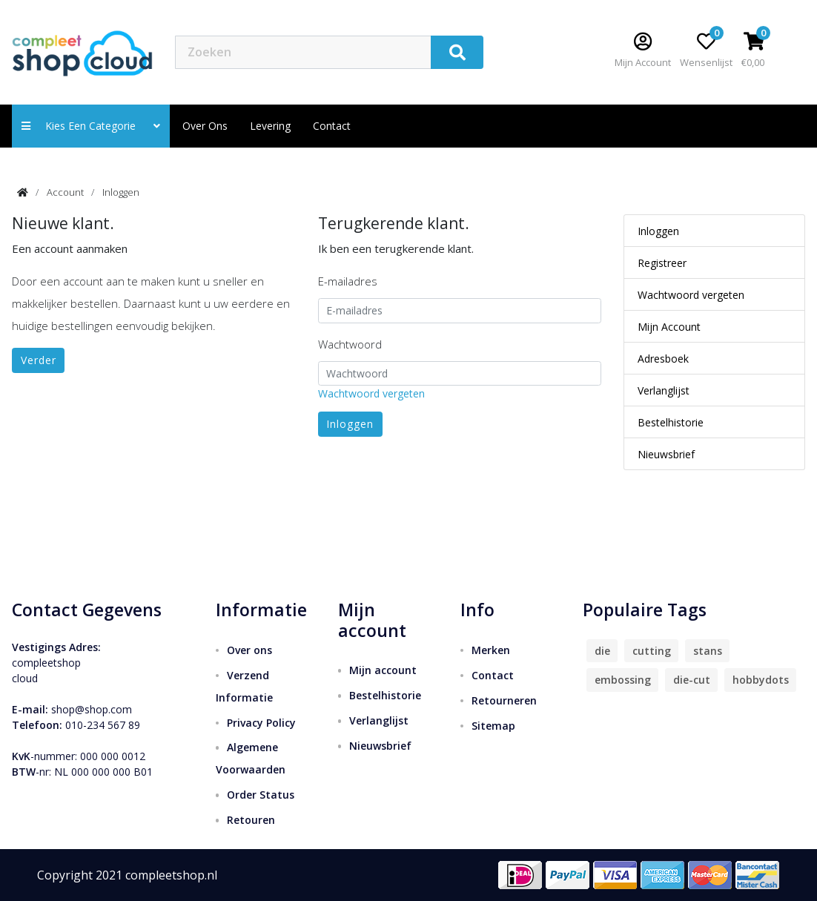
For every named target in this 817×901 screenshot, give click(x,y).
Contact (493, 675)
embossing (623, 680)
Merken (491, 650)
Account (65, 192)
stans (707, 651)
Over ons (205, 126)
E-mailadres (347, 281)
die (602, 651)
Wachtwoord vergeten (371, 393)
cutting (651, 651)
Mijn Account (669, 327)
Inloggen (120, 192)
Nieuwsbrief (666, 454)
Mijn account (383, 670)
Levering (270, 126)
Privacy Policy (261, 723)
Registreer (662, 263)
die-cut (691, 680)
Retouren (251, 820)
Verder (38, 360)
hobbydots (760, 680)
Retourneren (504, 700)
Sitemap (493, 726)
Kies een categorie (91, 126)
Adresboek (663, 359)
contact (332, 126)
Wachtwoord (350, 344)
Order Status (260, 795)
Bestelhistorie (671, 422)
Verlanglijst (663, 390)
